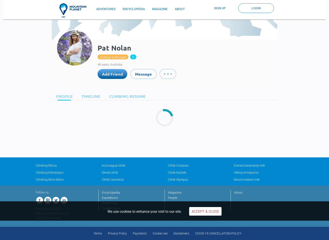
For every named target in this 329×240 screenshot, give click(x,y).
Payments (140, 233)
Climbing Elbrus (46, 165)
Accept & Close (205, 211)
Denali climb (110, 172)
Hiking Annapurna (246, 172)
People (172, 198)
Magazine (174, 192)
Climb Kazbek (177, 172)
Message (143, 73)
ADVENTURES (105, 9)
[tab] (63, 96)
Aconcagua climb (113, 165)
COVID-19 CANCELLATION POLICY (218, 233)
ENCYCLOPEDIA (134, 9)
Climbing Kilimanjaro (50, 172)
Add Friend (112, 73)
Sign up (220, 8)
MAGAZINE (160, 9)
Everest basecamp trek (249, 165)
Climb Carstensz (113, 179)
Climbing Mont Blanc (50, 179)
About (238, 192)
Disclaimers (181, 233)
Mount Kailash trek (247, 179)
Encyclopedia (111, 192)
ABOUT (180, 9)
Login (256, 8)
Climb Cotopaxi (178, 165)
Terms (98, 233)
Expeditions (110, 198)
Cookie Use (160, 233)
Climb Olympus (178, 179)
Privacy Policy (117, 233)
